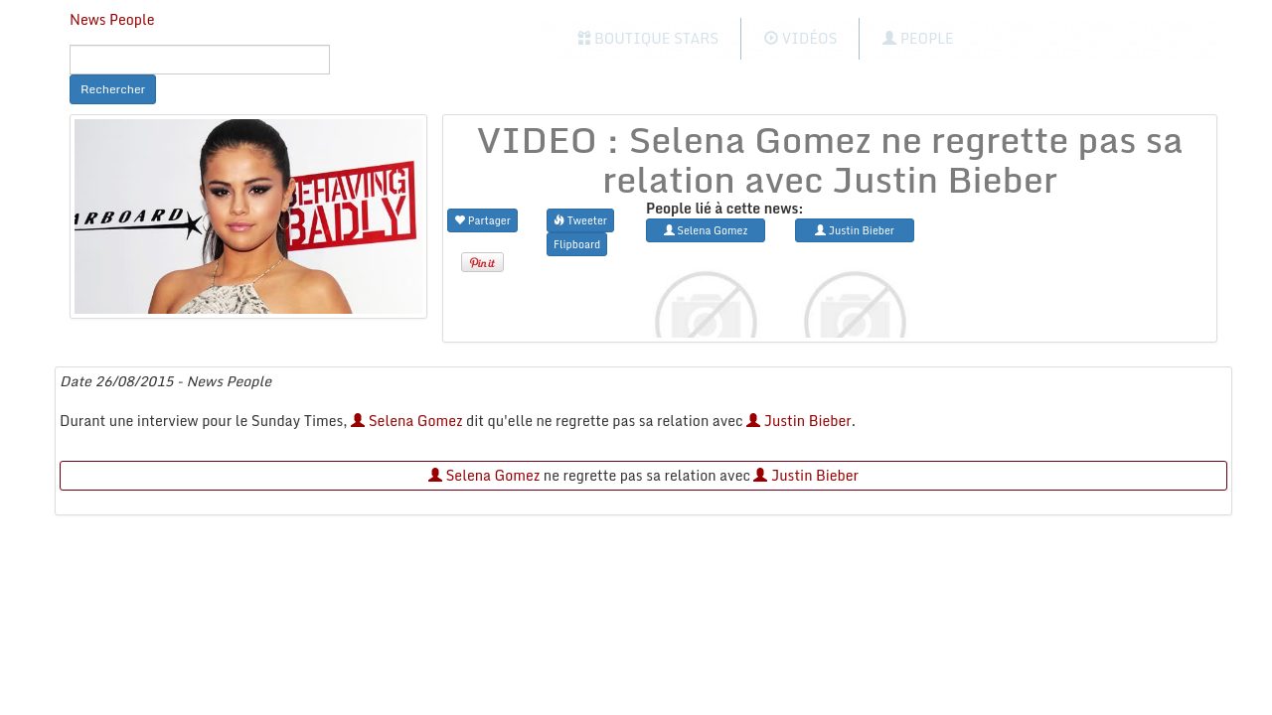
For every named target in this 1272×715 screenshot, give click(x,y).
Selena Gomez (406, 420)
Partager (482, 220)
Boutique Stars (648, 38)
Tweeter (580, 220)
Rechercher (112, 88)
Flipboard (577, 243)
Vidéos (800, 38)
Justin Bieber (799, 420)
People (917, 38)
